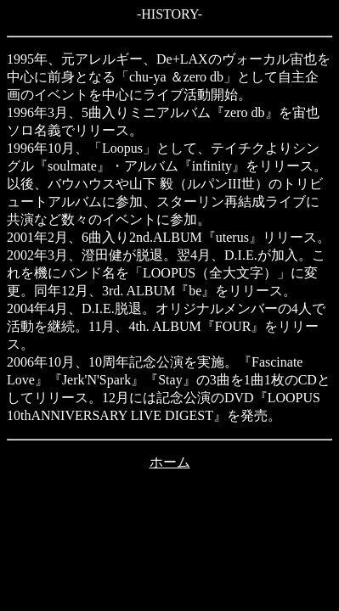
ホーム (170, 462)
